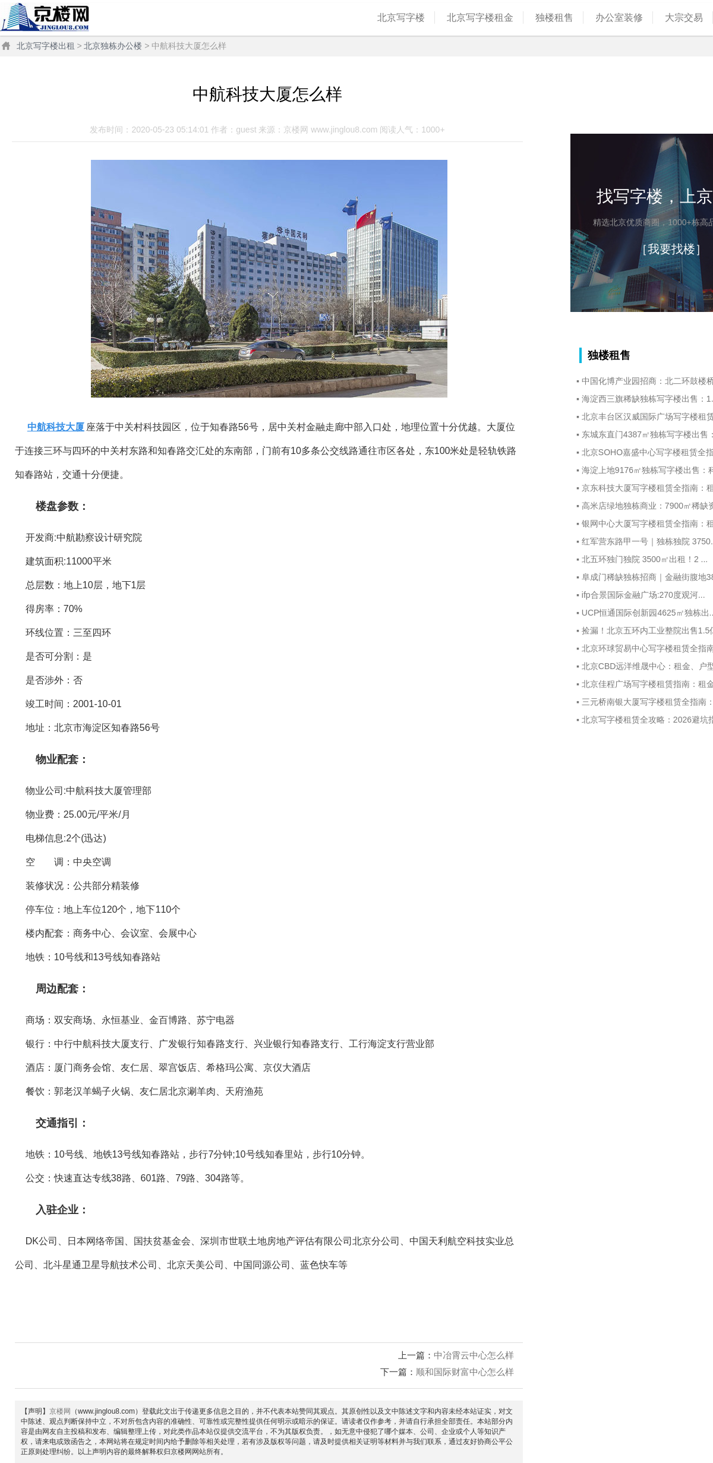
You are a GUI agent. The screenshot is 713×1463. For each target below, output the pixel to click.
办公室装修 (619, 17)
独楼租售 (554, 17)
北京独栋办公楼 (113, 46)
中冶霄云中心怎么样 (474, 1355)
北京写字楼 (401, 17)
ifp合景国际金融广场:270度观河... (643, 595)
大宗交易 (684, 17)
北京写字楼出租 (46, 46)
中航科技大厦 (55, 427)
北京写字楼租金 (480, 17)
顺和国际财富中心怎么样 (465, 1372)
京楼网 (60, 1411)
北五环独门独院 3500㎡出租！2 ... (645, 559)
